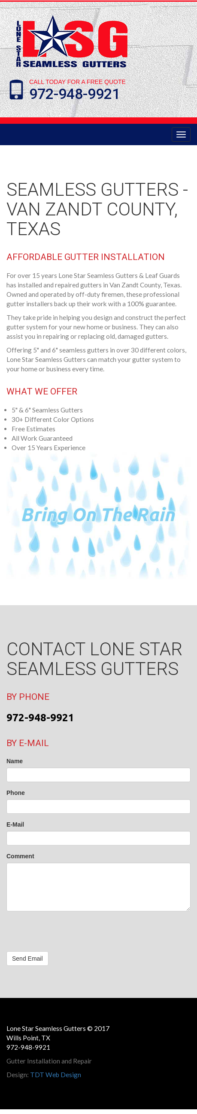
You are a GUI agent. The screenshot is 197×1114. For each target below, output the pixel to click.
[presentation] (71, 934)
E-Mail (15, 824)
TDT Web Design (55, 1074)
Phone (15, 792)
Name (14, 761)
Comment (20, 856)
